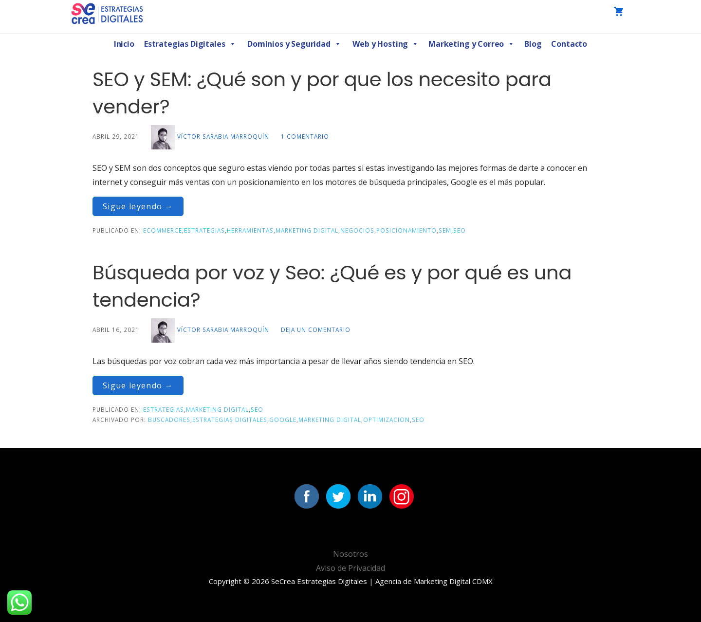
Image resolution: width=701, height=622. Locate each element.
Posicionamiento (406, 230)
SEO (459, 230)
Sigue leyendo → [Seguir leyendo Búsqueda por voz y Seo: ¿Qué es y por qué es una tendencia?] (138, 385)
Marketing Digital (307, 230)
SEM (445, 230)
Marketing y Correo (471, 43)
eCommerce (162, 230)
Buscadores (169, 419)
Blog (532, 43)
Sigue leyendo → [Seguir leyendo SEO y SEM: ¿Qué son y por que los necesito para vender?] (138, 206)
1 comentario (305, 136)
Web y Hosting (385, 43)
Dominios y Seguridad (294, 43)
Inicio (124, 43)
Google (282, 419)
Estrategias (204, 230)
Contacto (569, 43)
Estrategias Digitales (190, 43)
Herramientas (250, 230)
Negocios (357, 230)
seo (418, 419)
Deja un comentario (315, 329)
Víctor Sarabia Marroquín (223, 136)
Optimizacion (386, 419)
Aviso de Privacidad (350, 568)
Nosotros (350, 554)
